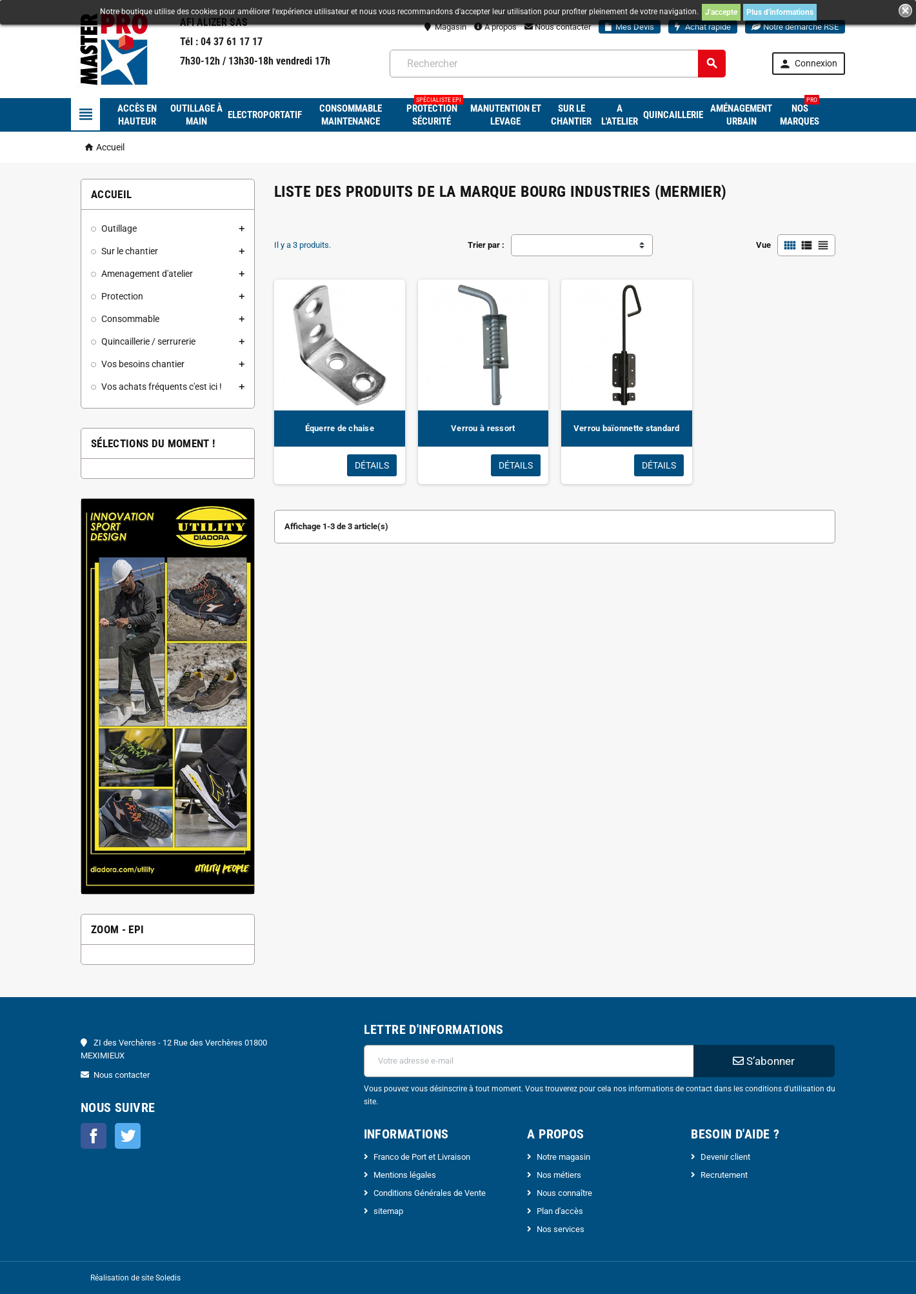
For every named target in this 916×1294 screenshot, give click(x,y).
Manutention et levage (505, 115)
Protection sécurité (434, 112)
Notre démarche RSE (795, 27)
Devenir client (725, 1157)
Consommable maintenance (350, 115)
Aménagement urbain (741, 115)
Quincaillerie (673, 115)
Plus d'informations (779, 12)
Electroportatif (265, 115)
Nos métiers (559, 1175)
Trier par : (486, 245)
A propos (495, 27)
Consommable (130, 319)
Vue (763, 245)
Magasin (445, 27)
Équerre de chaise (340, 428)
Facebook (93, 1136)
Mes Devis (629, 27)
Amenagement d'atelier (147, 273)
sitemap (388, 1211)
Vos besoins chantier (142, 364)
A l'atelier (619, 115)
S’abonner (764, 1061)
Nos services (560, 1229)
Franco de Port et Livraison (421, 1157)
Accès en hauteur (137, 115)
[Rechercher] (557, 63)
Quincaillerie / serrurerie (148, 341)
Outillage (119, 228)
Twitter (128, 1136)
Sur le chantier (571, 115)
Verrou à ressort (483, 428)
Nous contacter (557, 27)
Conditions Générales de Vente (429, 1193)
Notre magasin (563, 1157)
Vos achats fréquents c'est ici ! (161, 386)
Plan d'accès (560, 1211)
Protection (122, 296)
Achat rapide (703, 27)
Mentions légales (404, 1175)
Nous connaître (564, 1193)
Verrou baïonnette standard (626, 428)
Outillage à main (196, 115)
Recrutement (724, 1175)
